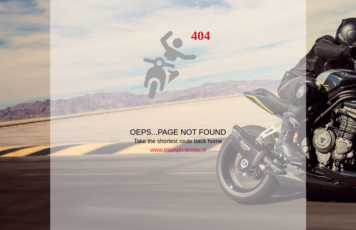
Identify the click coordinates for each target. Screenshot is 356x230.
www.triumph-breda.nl (178, 150)
